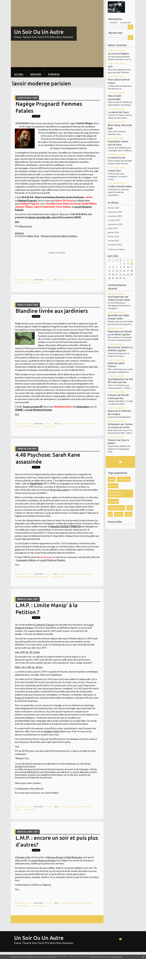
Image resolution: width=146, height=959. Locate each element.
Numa (111, 411)
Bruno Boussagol (59, 489)
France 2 (19, 697)
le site (58, 705)
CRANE (19, 409)
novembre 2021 (115, 244)
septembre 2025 (115, 224)
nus (78, 424)
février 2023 (113, 236)
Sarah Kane (82, 574)
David (111, 363)
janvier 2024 (113, 232)
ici (50, 884)
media (75, 807)
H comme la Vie (116, 157)
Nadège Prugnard (27, 200)
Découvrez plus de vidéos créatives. (59, 235)
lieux (61, 807)
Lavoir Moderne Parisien (52, 560)
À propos (54, 74)
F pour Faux (114, 170)
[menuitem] (19, 72)
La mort (33, 577)
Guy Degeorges (116, 296)
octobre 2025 (114, 220)
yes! (23, 282)
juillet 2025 (113, 228)
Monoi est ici (25, 226)
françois (112, 395)
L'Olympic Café (22, 857)
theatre (47, 280)
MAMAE (19, 233)
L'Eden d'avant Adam (120, 186)
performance (65, 424)
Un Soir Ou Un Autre (39, 32)
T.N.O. (128, 514)
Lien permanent (22, 280)
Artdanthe (113, 501)
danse (73, 424)
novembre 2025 (115, 216)
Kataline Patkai (51, 731)
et (64, 857)
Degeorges (114, 331)
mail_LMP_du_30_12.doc (27, 652)
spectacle (68, 807)
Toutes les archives (116, 249)
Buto (129, 507)
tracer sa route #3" (33, 406)
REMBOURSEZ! (42, 577)
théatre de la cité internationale (116, 493)
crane (37, 426)
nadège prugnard (73, 280)
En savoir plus (117, 957)
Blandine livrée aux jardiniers (52, 311)
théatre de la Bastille (39, 217)
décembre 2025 (115, 212)
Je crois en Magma (118, 53)
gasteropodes (28, 426)
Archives (35, 74)
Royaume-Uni (71, 574)
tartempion (114, 424)
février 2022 (113, 240)
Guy (17, 221)
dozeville (113, 315)
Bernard (112, 347)
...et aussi (47, 424)
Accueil (19, 74)
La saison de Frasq (118, 112)
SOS (110, 66)
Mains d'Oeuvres (116, 507)
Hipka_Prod (33, 235)
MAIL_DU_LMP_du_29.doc (29, 667)
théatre (61, 280)
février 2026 (113, 207)
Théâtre (118, 514)
